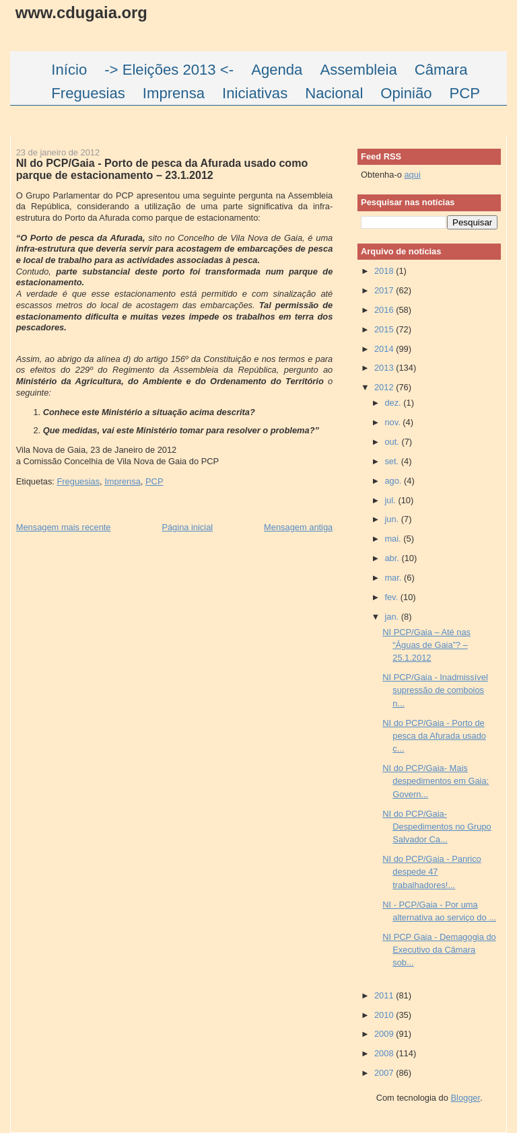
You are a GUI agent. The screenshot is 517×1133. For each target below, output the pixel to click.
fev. (392, 597)
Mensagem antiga (298, 527)
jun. (392, 519)
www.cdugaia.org (81, 12)
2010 (385, 1015)
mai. (393, 539)
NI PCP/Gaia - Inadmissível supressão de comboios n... (435, 690)
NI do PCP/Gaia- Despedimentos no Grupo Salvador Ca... (436, 827)
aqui (412, 175)
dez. (393, 403)
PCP (154, 481)
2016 (385, 310)
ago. (394, 481)
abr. (392, 558)
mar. (394, 578)
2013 (385, 368)
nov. (393, 422)
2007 (385, 1073)
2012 (385, 387)
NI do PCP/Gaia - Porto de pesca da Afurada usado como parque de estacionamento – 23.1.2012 (162, 169)
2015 (385, 329)
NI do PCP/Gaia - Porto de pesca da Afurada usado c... (434, 736)
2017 (385, 290)
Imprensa (122, 481)
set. (392, 461)
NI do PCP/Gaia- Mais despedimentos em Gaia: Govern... (435, 781)
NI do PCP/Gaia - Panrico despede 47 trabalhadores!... (431, 872)
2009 (385, 1034)
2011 (385, 995)
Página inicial (187, 527)
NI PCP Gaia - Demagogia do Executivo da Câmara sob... (438, 950)
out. (392, 442)
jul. (391, 500)
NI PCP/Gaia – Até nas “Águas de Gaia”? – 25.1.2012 (426, 645)
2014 (385, 349)
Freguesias (78, 481)
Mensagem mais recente (63, 527)
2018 (385, 271)
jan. (392, 617)
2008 (385, 1053)
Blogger (465, 1098)
